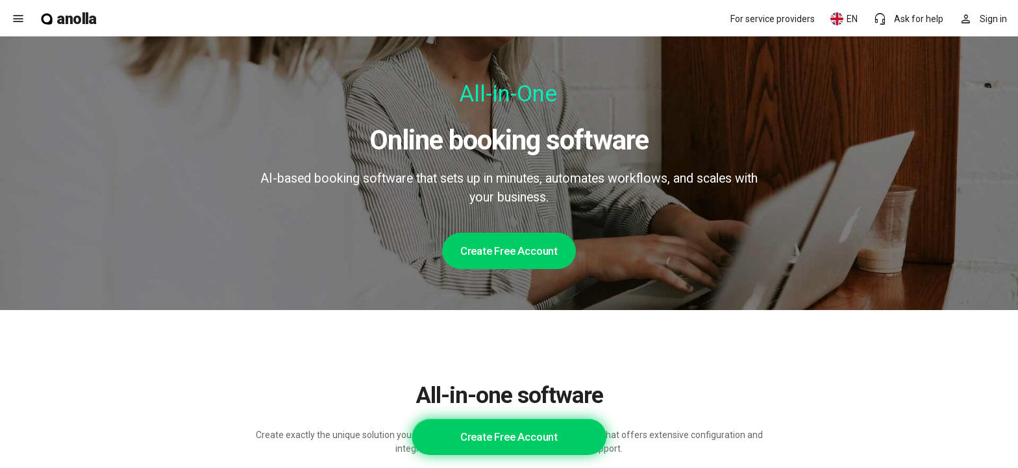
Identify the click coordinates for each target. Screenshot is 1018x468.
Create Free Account (509, 250)
